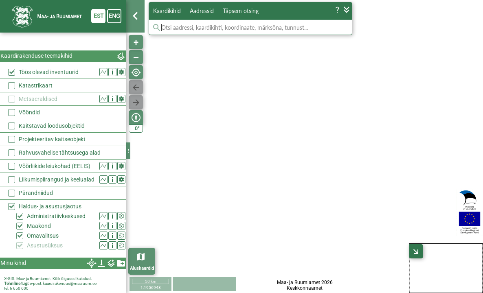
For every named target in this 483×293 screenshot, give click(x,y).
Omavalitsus (43, 235)
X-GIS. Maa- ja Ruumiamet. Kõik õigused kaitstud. (48, 278)
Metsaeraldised (38, 99)
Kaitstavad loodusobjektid (52, 125)
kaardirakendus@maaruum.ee (70, 283)
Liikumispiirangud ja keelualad (56, 179)
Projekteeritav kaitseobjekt (52, 139)
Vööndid (29, 112)
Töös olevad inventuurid (49, 72)
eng (114, 16)
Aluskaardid (142, 268)
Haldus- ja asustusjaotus (50, 206)
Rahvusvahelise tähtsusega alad (60, 152)
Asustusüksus (45, 245)
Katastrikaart (36, 85)
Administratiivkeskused (56, 216)
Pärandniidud (36, 193)
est (98, 16)
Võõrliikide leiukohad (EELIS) (54, 166)
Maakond (39, 226)
